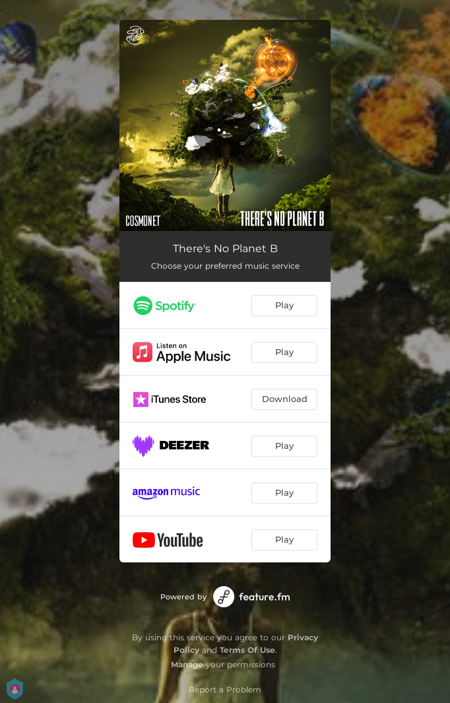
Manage (187, 664)
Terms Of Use (247, 650)
